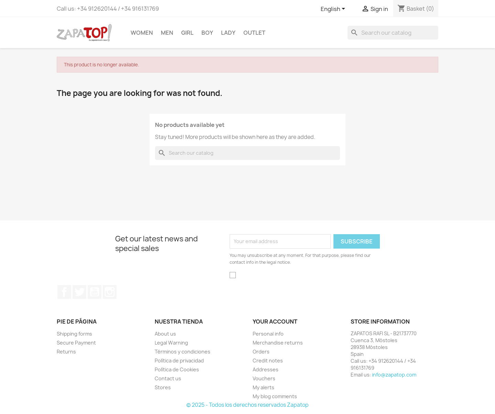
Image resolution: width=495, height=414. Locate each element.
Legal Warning (171, 342)
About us (165, 333)
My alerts (263, 387)
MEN (167, 32)
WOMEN (142, 32)
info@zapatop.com (394, 374)
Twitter (79, 292)
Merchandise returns (278, 342)
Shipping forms (74, 333)
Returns (66, 351)
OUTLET (254, 32)
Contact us (168, 378)
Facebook (64, 292)
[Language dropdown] (334, 9)
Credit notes (268, 360)
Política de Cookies (177, 369)
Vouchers (264, 378)
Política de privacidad (179, 360)
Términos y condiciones (182, 351)
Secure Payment (76, 342)
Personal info (268, 333)
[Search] (393, 33)
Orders (261, 351)
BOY (207, 32)
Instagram (110, 292)
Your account (275, 321)
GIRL (187, 32)
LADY (228, 32)
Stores (163, 387)
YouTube (94, 292)
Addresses (265, 369)
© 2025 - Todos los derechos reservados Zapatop (247, 404)
